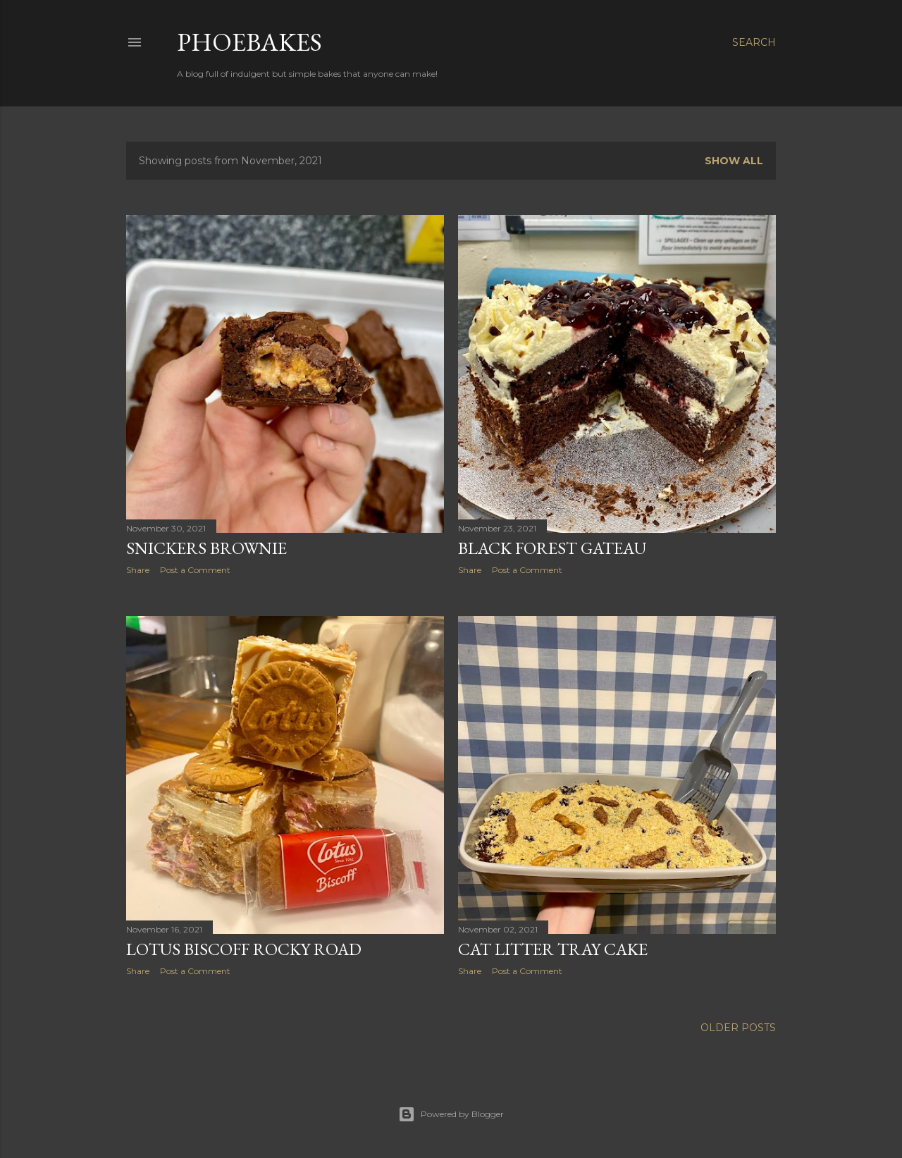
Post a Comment (195, 570)
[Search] (754, 42)
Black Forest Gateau (552, 548)
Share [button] (137, 570)
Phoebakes (249, 41)
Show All (734, 160)
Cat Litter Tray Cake (553, 949)
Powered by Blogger (451, 1114)
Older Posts (738, 1027)
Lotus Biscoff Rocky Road (244, 949)
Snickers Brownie (206, 548)
